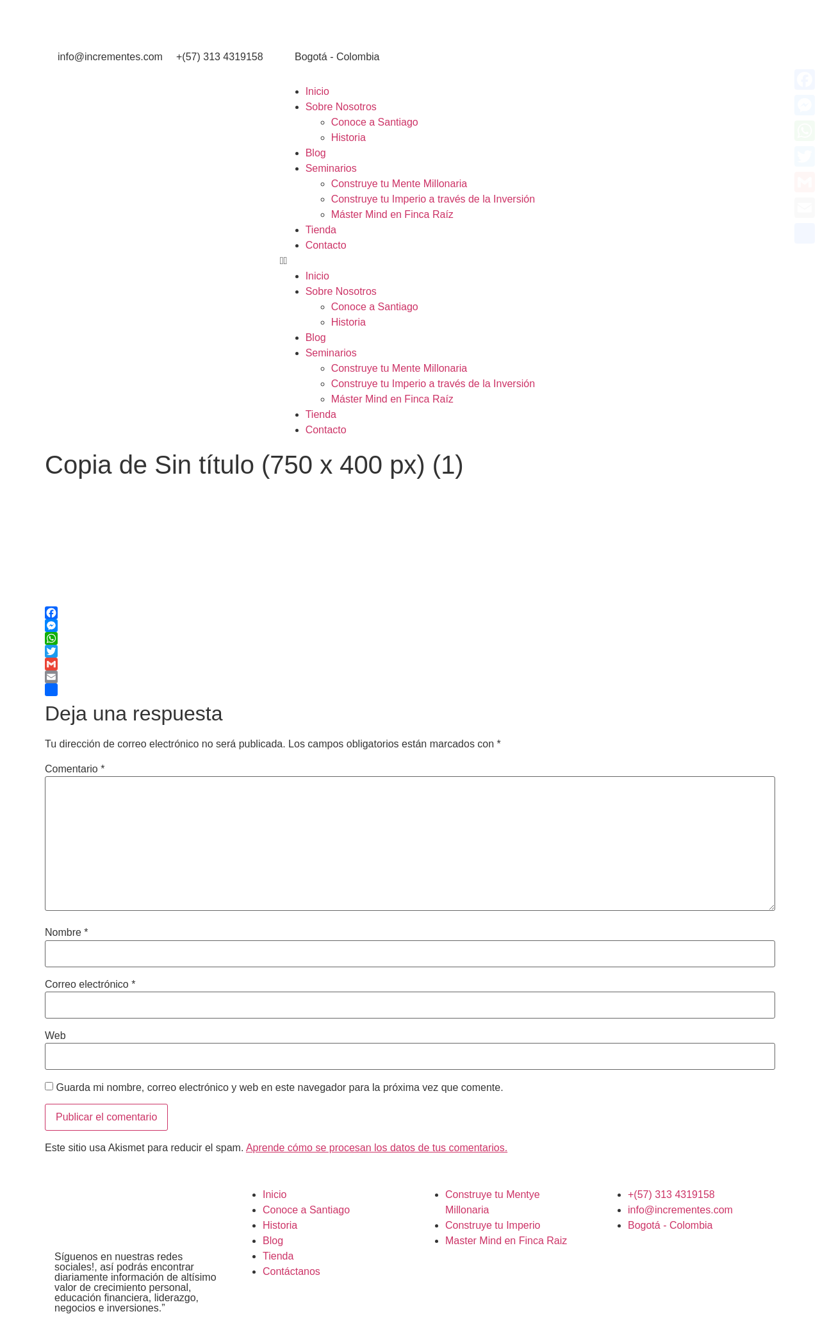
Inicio (317, 91)
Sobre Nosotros (341, 106)
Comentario (74, 769)
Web (55, 1036)
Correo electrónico (90, 984)
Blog (316, 152)
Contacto (326, 245)
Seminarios (331, 168)
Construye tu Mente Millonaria (399, 183)
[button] (547, 261)
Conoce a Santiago (374, 122)
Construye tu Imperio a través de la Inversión (433, 199)
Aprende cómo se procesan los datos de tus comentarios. (376, 1147)
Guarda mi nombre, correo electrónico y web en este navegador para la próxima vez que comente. (279, 1088)
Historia (348, 137)
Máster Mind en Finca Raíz (392, 214)
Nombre (66, 933)
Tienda (321, 229)
